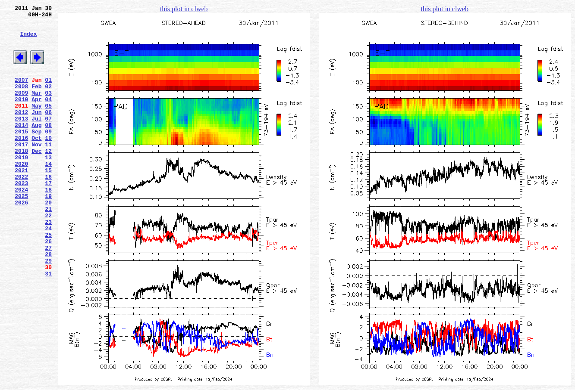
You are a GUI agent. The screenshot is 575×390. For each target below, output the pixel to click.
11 (48, 170)
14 (48, 193)
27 (48, 294)
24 (48, 271)
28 (48, 302)
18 (48, 224)
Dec (36, 178)
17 (48, 216)
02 (48, 100)
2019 (21, 185)
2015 (21, 154)
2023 (21, 216)
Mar (36, 108)
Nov (36, 170)
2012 (21, 131)
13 (48, 185)
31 (48, 325)
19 (48, 232)
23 (48, 263)
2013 (21, 139)
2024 (21, 224)
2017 (21, 170)
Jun (36, 131)
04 (48, 116)
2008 (21, 100)
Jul (36, 139)
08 (48, 147)
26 (48, 286)
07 (48, 139)
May (36, 123)
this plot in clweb (184, 8)
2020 (21, 193)
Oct (36, 162)
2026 (21, 240)
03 (48, 108)
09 (48, 154)
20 (48, 240)
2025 (21, 232)
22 (48, 255)
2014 (21, 147)
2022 (21, 209)
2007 (21, 92)
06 (48, 131)
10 (48, 162)
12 (48, 178)
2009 (21, 108)
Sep (36, 154)
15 (48, 201)
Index (28, 40)
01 (48, 92)
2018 (21, 178)
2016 (21, 162)
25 (48, 278)
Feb (36, 100)
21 (48, 247)
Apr (36, 116)
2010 (21, 116)
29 (48, 309)
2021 (21, 201)
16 (48, 209)
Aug (36, 147)
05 (48, 123)
